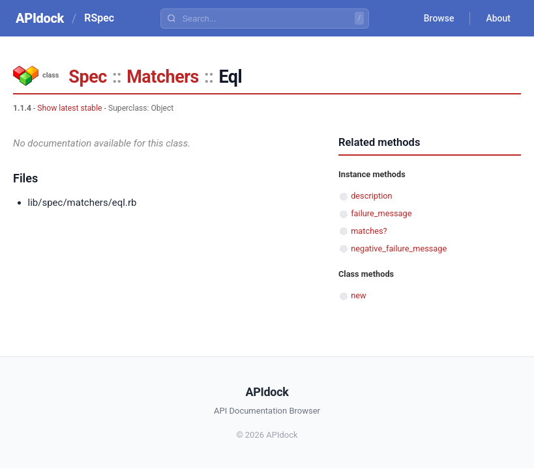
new (358, 295)
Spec (87, 76)
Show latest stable (69, 108)
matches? (369, 231)
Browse (439, 18)
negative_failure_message (399, 248)
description (371, 196)
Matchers (162, 76)
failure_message (381, 213)
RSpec (99, 18)
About (498, 18)
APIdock (40, 18)
